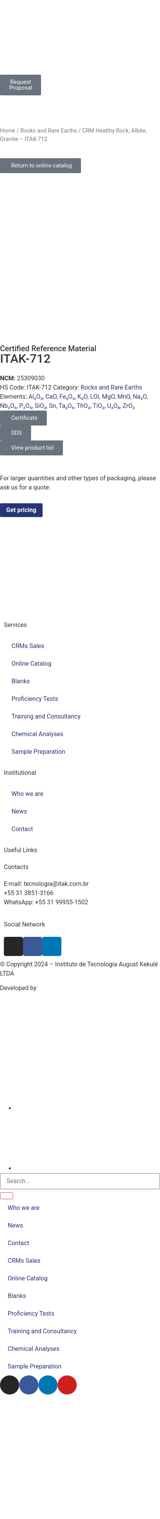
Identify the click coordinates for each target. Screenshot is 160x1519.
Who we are (27, 793)
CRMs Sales (28, 646)
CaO (50, 396)
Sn (52, 405)
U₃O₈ (113, 405)
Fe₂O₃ (67, 396)
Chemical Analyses (37, 734)
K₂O (82, 396)
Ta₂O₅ (66, 405)
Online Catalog (31, 663)
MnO (123, 396)
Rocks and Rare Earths (48, 130)
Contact (22, 829)
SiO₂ (40, 405)
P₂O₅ (25, 405)
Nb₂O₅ (8, 405)
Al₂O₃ (35, 396)
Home (7, 130)
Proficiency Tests (35, 698)
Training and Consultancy (46, 716)
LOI (94, 396)
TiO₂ (98, 405)
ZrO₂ (128, 405)
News (19, 811)
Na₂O (140, 396)
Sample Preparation (38, 751)
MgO (108, 396)
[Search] (6, 1195)
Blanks (21, 681)
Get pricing (21, 510)
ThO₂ (83, 405)
